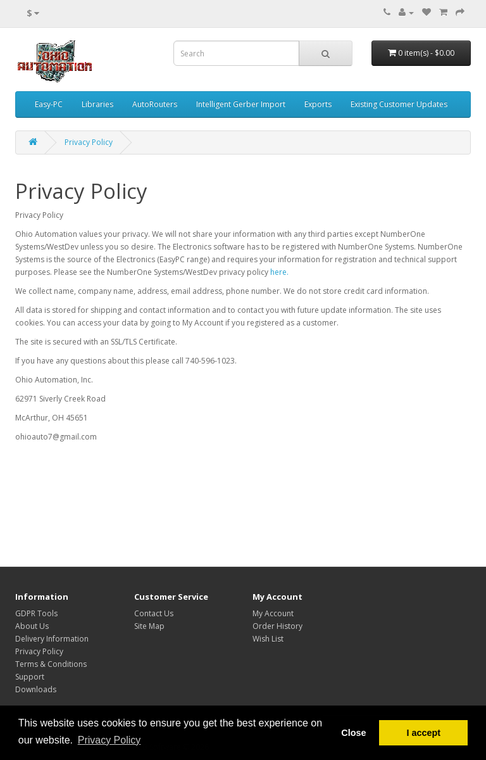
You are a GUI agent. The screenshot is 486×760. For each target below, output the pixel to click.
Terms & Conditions (51, 664)
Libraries (97, 104)
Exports (318, 104)
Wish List (268, 638)
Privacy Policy (89, 142)
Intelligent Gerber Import (240, 104)
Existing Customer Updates (399, 104)
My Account (273, 613)
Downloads (35, 689)
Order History (277, 626)
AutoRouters (154, 104)
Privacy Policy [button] (109, 740)
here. (279, 272)
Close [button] (353, 733)
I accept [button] (423, 733)
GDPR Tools (36, 613)
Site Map (149, 626)
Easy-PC (49, 104)
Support (29, 676)
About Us (32, 626)
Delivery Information (52, 638)
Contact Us (153, 613)
